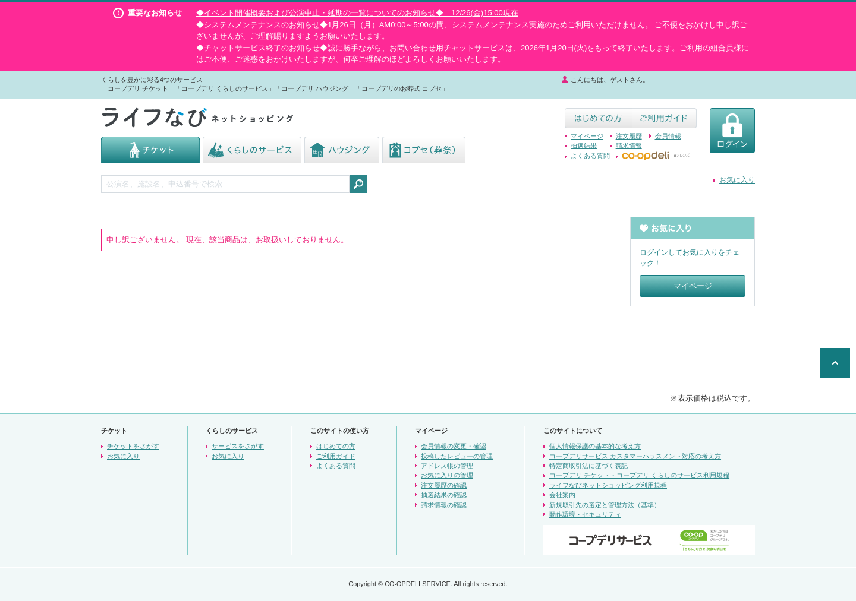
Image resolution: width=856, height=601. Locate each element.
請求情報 (629, 145)
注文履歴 (629, 136)
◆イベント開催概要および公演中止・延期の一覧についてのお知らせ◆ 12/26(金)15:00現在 (357, 12)
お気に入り (737, 180)
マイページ (587, 136)
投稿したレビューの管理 (457, 456)
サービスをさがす (238, 446)
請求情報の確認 (444, 504)
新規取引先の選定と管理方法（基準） (604, 504)
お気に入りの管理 (447, 475)
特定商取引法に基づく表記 (588, 465)
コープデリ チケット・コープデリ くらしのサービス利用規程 (639, 475)
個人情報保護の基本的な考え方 (595, 446)
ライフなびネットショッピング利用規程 (608, 485)
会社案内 (562, 494)
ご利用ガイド (335, 456)
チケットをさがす (133, 446)
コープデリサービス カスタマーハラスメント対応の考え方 (635, 456)
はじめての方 (335, 446)
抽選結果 (584, 145)
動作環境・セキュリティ (585, 514)
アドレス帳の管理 (447, 465)
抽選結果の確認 (444, 494)
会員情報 (668, 136)
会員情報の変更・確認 (453, 446)
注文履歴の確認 (444, 485)
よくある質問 (590, 155)
